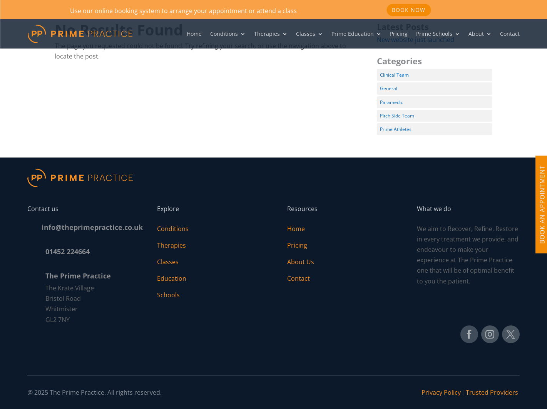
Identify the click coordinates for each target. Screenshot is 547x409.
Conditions (224, 33)
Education (171, 278)
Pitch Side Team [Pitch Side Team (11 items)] (397, 115)
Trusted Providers (493, 392)
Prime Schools (434, 33)
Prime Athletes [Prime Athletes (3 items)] (396, 129)
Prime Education (352, 33)
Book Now (408, 9)
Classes (305, 33)
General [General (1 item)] (388, 88)
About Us (300, 262)
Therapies (267, 33)
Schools (168, 295)
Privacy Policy (441, 392)
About (476, 33)
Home (194, 33)
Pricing (399, 33)
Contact (510, 33)
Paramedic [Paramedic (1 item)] (391, 102)
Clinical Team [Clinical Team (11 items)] (394, 75)
